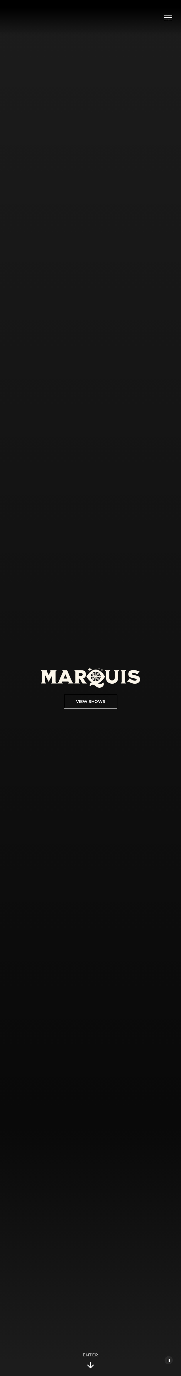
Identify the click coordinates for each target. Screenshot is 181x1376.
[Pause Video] (169, 1360)
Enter (91, 1361)
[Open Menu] (168, 18)
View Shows (90, 702)
